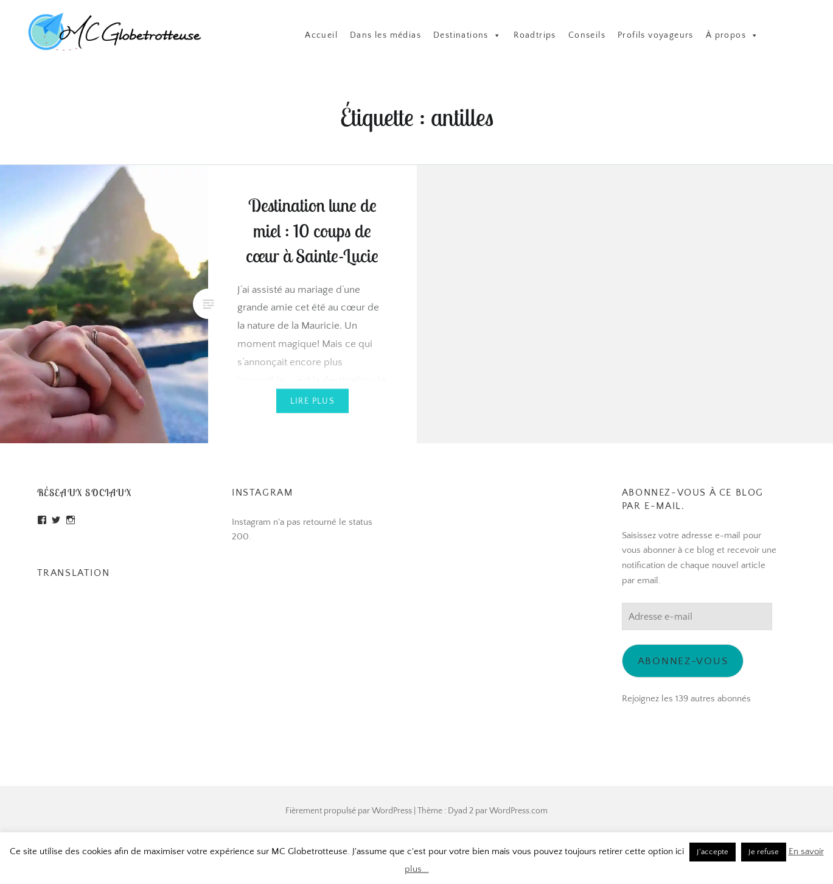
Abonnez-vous (683, 661)
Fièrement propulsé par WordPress (348, 811)
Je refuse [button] (763, 851)
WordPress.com (518, 811)
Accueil (321, 35)
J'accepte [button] (712, 851)
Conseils (586, 35)
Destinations (467, 35)
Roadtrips (535, 35)
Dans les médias (385, 35)
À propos (732, 35)
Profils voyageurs (656, 35)
